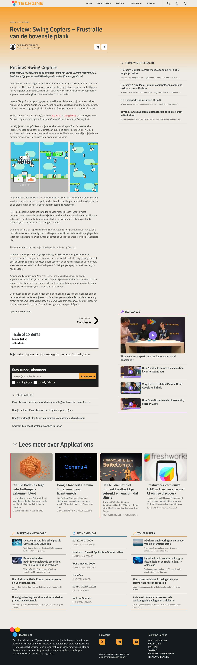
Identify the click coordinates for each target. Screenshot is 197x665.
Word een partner (158, 640)
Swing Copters (84, 354)
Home (89, 3)
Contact (152, 650)
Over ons (153, 647)
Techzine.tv (132, 311)
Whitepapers (146, 533)
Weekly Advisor (46, 382)
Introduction (20, 338)
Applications (23, 22)
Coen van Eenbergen (111, 515)
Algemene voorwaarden (161, 653)
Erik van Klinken (21, 511)
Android (20, 354)
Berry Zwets (152, 508)
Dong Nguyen (42, 354)
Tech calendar (86, 533)
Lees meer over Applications (56, 444)
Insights (134, 3)
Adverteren (154, 643)
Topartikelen (103, 3)
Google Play (70, 115)
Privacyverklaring (158, 656)
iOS (74, 354)
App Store (56, 115)
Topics (118, 3)
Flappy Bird (54, 354)
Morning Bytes (24, 382)
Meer (149, 3)
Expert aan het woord (31, 533)
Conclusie (19, 343)
